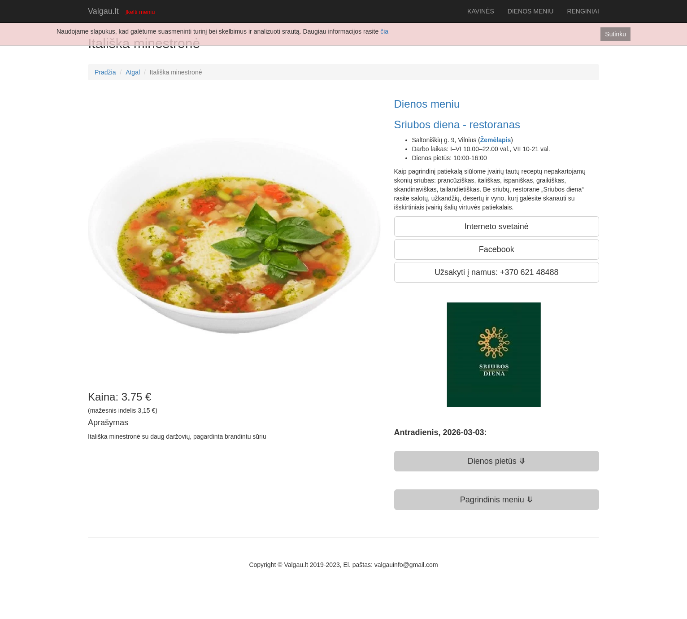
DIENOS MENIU (531, 11)
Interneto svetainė (497, 226)
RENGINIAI (583, 11)
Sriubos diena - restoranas (457, 124)
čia (384, 31)
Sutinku (615, 34)
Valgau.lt (103, 11)
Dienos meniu (427, 104)
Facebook (496, 249)
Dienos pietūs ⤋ (497, 461)
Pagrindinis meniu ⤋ (496, 499)
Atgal (133, 72)
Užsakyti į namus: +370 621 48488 (497, 272)
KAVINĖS (480, 11)
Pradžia (105, 72)
